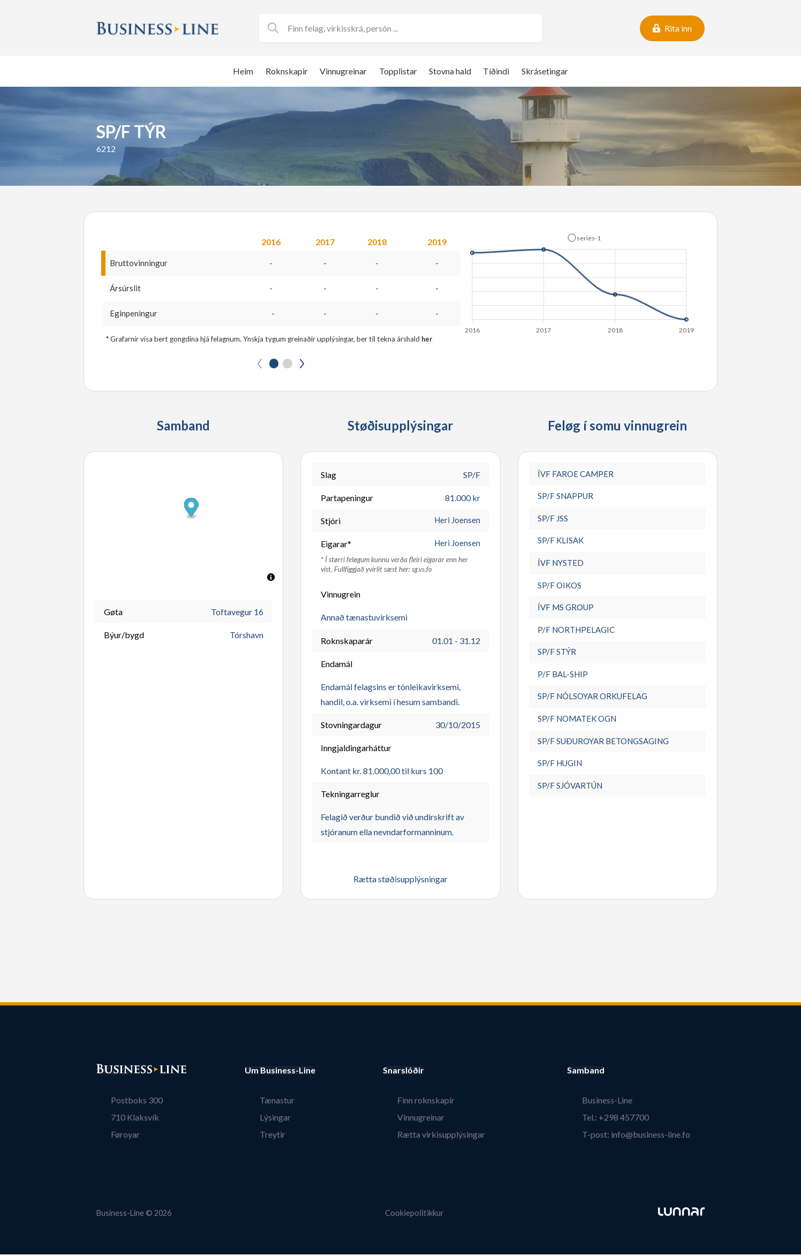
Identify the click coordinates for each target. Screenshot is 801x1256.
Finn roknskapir (441, 1102)
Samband (615, 1072)
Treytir (257, 1136)
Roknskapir (287, 71)
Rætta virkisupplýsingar (456, 1136)
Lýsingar (260, 1119)
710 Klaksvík (120, 1119)
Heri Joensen (456, 523)
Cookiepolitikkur (414, 1214)
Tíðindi (496, 71)
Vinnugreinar (343, 71)
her (427, 340)
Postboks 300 (122, 1102)
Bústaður (115, 1072)
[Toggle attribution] (271, 579)
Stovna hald (450, 71)
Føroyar (110, 1136)
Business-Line (621, 1102)
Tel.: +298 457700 (629, 1119)
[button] (584, 237)
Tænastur (262, 1102)
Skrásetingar (545, 71)
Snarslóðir (433, 1072)
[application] (580, 281)
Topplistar (398, 71)
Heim (243, 71)
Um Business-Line (280, 1072)
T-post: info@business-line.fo (650, 1136)
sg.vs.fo (422, 571)
